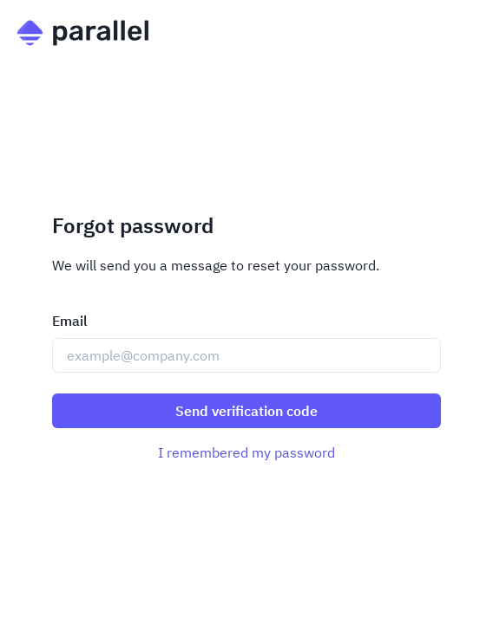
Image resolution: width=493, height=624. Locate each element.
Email (70, 320)
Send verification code (246, 410)
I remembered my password (246, 452)
